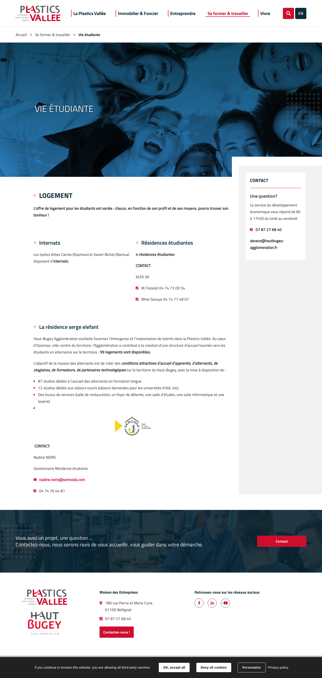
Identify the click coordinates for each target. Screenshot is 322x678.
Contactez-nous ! (116, 632)
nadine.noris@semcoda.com (62, 480)
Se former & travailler (52, 35)
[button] (89, 13)
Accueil (21, 35)
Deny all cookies (214, 667)
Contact (282, 541)
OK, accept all (174, 667)
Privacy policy (278, 667)
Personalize (251, 667)
